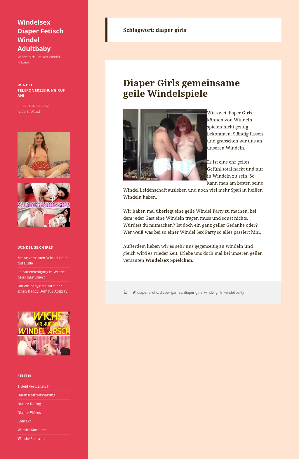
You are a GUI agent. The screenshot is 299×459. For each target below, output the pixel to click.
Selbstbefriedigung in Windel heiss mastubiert (42, 274)
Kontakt (24, 421)
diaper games (171, 292)
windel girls (213, 292)
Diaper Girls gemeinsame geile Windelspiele (181, 88)
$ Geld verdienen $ (33, 386)
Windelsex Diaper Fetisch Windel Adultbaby (40, 35)
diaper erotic (147, 292)
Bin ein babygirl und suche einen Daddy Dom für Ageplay (42, 288)
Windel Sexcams (31, 438)
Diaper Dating (29, 403)
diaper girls (193, 292)
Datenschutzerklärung (36, 395)
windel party (234, 292)
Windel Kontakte (32, 429)
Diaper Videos (29, 412)
